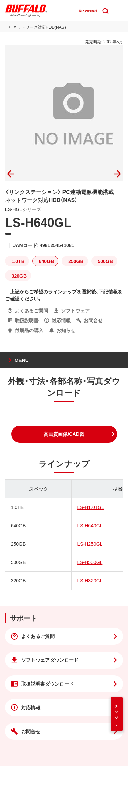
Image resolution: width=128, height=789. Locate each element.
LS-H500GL (89, 562)
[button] (64, 434)
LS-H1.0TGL (90, 507)
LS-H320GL (89, 580)
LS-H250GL (89, 543)
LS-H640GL (89, 525)
